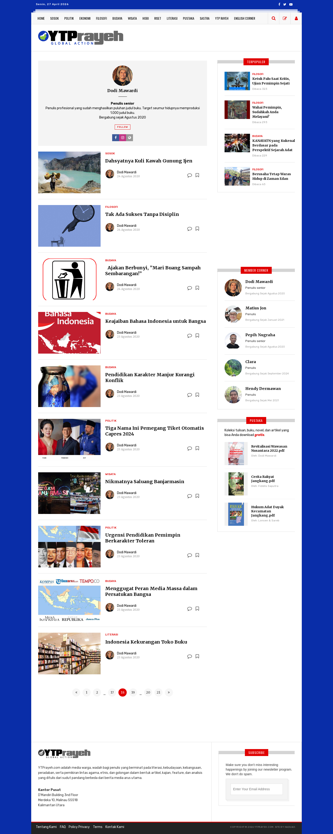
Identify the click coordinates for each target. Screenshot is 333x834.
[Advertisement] (213, 37)
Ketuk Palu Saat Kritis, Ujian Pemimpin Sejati (271, 81)
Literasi (172, 18)
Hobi (145, 18)
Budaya (117, 18)
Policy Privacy (78, 827)
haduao (290, 827)
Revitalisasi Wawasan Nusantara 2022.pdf (269, 448)
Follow (122, 127)
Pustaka (188, 18)
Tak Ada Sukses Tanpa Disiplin (142, 214)
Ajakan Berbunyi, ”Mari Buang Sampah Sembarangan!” (153, 270)
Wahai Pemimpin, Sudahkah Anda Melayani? (267, 112)
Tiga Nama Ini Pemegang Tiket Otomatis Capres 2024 (154, 431)
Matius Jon (255, 308)
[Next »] (169, 692)
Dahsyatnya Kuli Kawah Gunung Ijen (148, 161)
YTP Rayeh (221, 18)
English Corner (244, 18)
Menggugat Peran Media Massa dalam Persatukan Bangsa (151, 591)
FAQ (62, 827)
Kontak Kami (114, 827)
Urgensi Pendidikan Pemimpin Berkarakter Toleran (142, 538)
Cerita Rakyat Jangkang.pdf (263, 479)
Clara (250, 361)
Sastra (205, 18)
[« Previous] (76, 692)
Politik (69, 18)
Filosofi (101, 18)
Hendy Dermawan (263, 388)
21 (158, 692)
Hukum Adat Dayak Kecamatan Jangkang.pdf (267, 511)
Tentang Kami (46, 827)
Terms (97, 827)
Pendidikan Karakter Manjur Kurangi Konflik (150, 377)
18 (122, 692)
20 (148, 692)
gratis (259, 435)
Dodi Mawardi (126, 172)
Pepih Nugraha (260, 335)
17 (112, 692)
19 (133, 692)
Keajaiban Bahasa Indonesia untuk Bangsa (155, 321)
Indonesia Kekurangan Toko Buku (146, 642)
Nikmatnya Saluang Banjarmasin (144, 481)
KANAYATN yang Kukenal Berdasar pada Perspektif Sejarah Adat (273, 145)
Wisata (132, 18)
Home (41, 18)
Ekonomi (84, 18)
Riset (157, 18)
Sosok (54, 18)
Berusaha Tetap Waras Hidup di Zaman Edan (271, 176)
